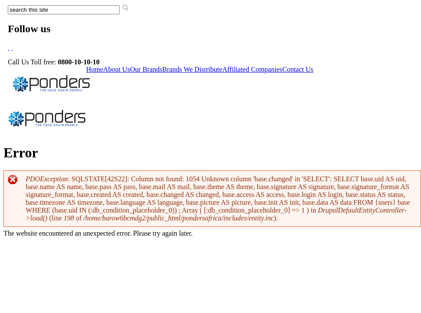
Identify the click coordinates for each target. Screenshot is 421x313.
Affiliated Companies (252, 69)
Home (94, 69)
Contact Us (298, 69)
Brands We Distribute (192, 69)
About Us (116, 69)
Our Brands (146, 69)
